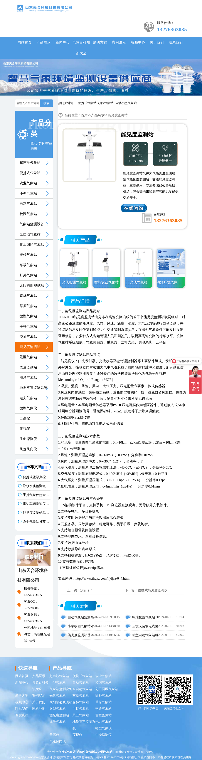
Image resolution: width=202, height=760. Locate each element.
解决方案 (100, 42)
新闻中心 (62, 42)
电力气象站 (28, 398)
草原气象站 (28, 306)
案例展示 (119, 42)
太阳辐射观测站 (32, 285)
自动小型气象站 (126, 103)
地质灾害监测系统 (33, 388)
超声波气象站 (30, 163)
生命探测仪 (28, 439)
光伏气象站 (28, 255)
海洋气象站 (28, 377)
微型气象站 (28, 316)
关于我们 (157, 42)
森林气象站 (28, 296)
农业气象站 (28, 183)
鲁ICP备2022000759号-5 (111, 757)
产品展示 (43, 42)
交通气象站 (28, 336)
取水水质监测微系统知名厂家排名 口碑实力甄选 (37, 486)
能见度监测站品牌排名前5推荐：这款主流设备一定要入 (37, 513)
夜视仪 (25, 428)
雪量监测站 (28, 367)
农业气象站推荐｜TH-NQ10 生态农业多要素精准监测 (37, 521)
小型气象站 (28, 193)
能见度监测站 (30, 347)
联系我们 (176, 42)
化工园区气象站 (32, 244)
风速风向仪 (28, 449)
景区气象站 (28, 357)
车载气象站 (28, 265)
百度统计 (21, 715)
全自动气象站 (30, 234)
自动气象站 (28, 203)
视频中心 (138, 42)
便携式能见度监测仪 (152, 590)
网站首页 (25, 42)
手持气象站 (28, 326)
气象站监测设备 (32, 224)
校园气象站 (105, 103)
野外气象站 (28, 275)
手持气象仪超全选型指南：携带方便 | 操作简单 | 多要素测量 (37, 495)
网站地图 (38, 708)
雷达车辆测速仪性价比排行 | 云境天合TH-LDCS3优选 (37, 504)
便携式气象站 (87, 103)
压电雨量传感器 (94, 405)
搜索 (46, 103)
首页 (84, 115)
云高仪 (25, 418)
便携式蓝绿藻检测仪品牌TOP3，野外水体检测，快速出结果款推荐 (37, 477)
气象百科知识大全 (81, 47)
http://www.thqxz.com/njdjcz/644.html (103, 578)
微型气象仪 (28, 408)
